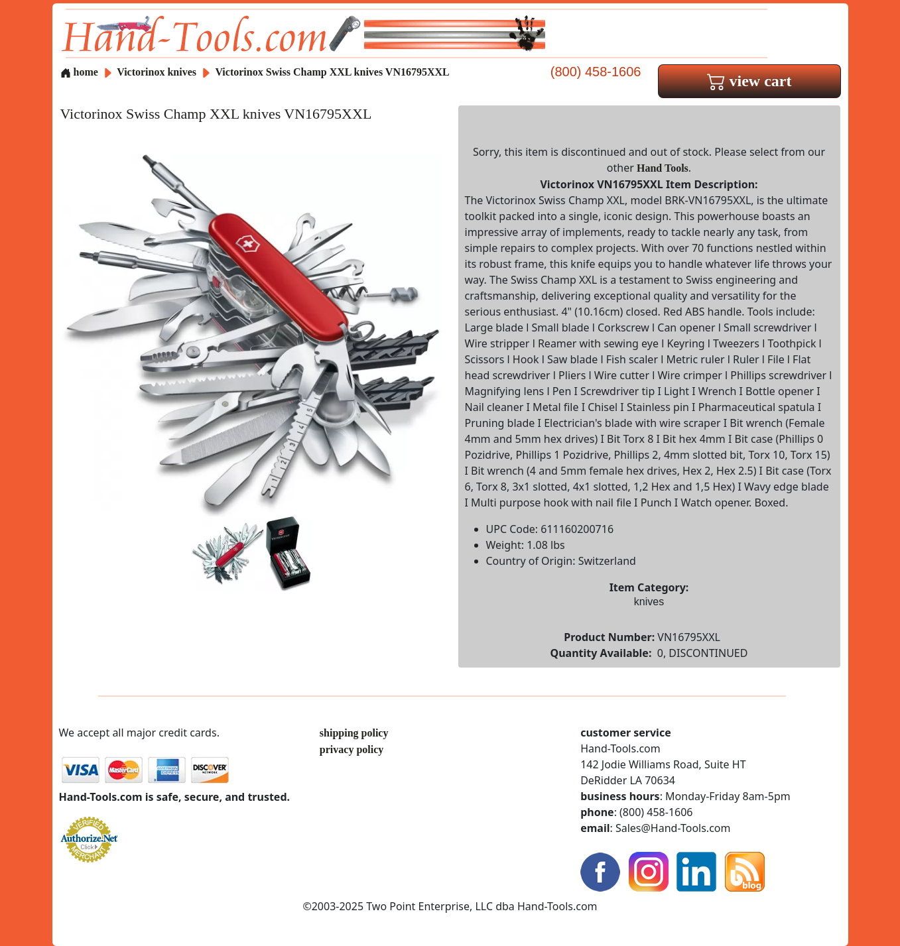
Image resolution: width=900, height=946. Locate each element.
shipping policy (354, 733)
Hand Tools (662, 168)
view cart (749, 81)
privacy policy (351, 749)
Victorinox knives (156, 72)
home (79, 72)
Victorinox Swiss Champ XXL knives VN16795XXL (332, 72)
